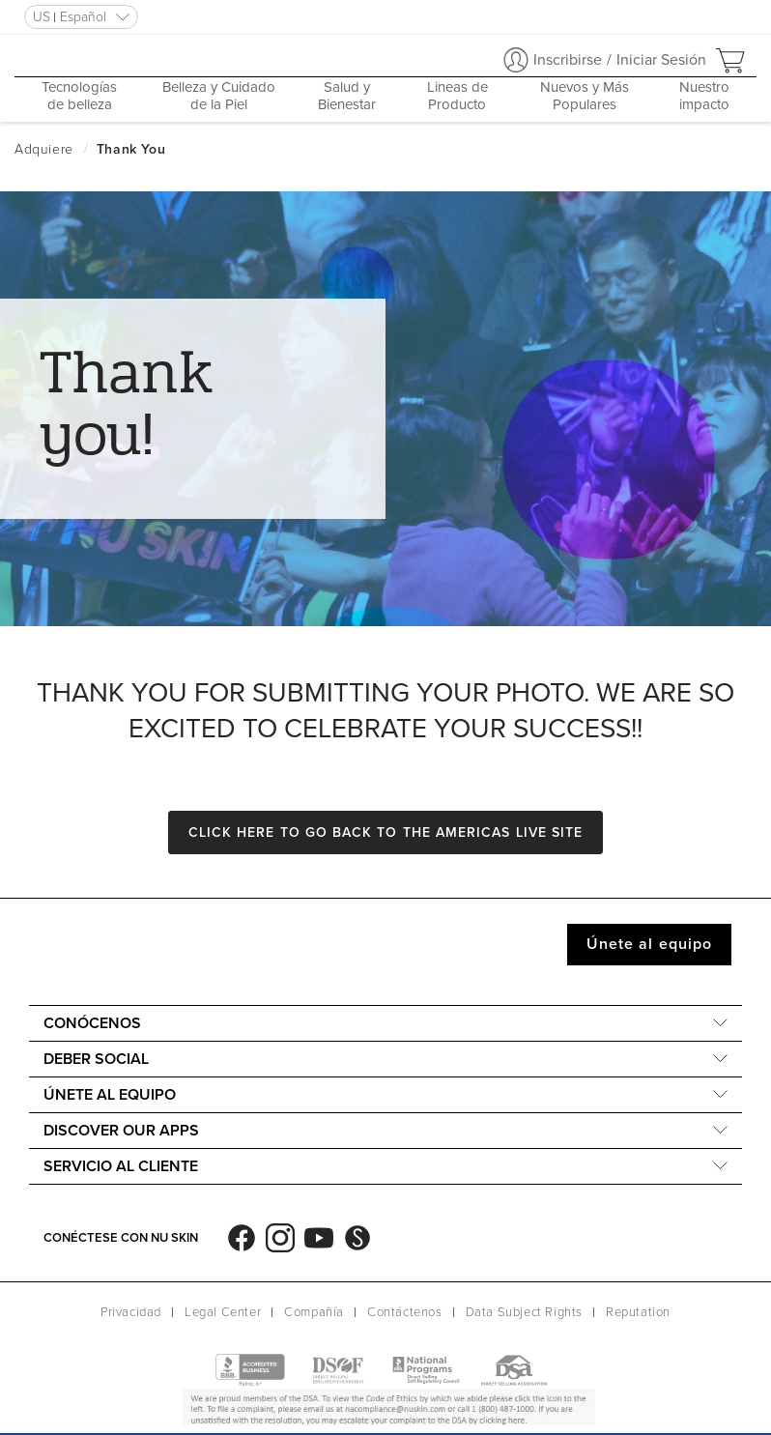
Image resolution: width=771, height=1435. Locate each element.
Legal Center (223, 1312)
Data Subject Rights (524, 1312)
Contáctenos (405, 1312)
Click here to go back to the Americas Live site (385, 832)
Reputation (638, 1312)
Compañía (314, 1312)
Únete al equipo (649, 944)
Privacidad (130, 1312)
